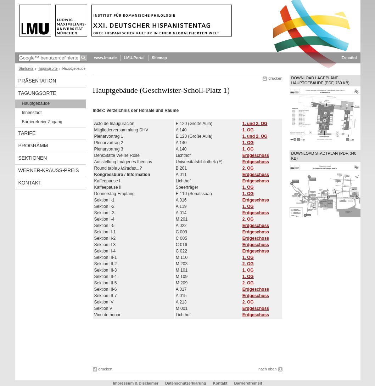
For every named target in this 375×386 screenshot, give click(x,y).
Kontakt (29, 183)
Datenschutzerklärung (185, 383)
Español (349, 58)
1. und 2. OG (255, 123)
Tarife (27, 133)
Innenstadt (32, 112)
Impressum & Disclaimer (135, 383)
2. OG (248, 168)
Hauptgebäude (36, 103)
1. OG (248, 129)
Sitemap (159, 58)
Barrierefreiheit (248, 383)
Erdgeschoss (255, 155)
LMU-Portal (134, 58)
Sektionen (32, 158)
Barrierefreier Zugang (42, 121)
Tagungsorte (48, 68)
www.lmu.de (105, 58)
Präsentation (37, 81)
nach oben (267, 369)
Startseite (26, 68)
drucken (275, 78)
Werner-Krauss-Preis (48, 170)
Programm (33, 145)
